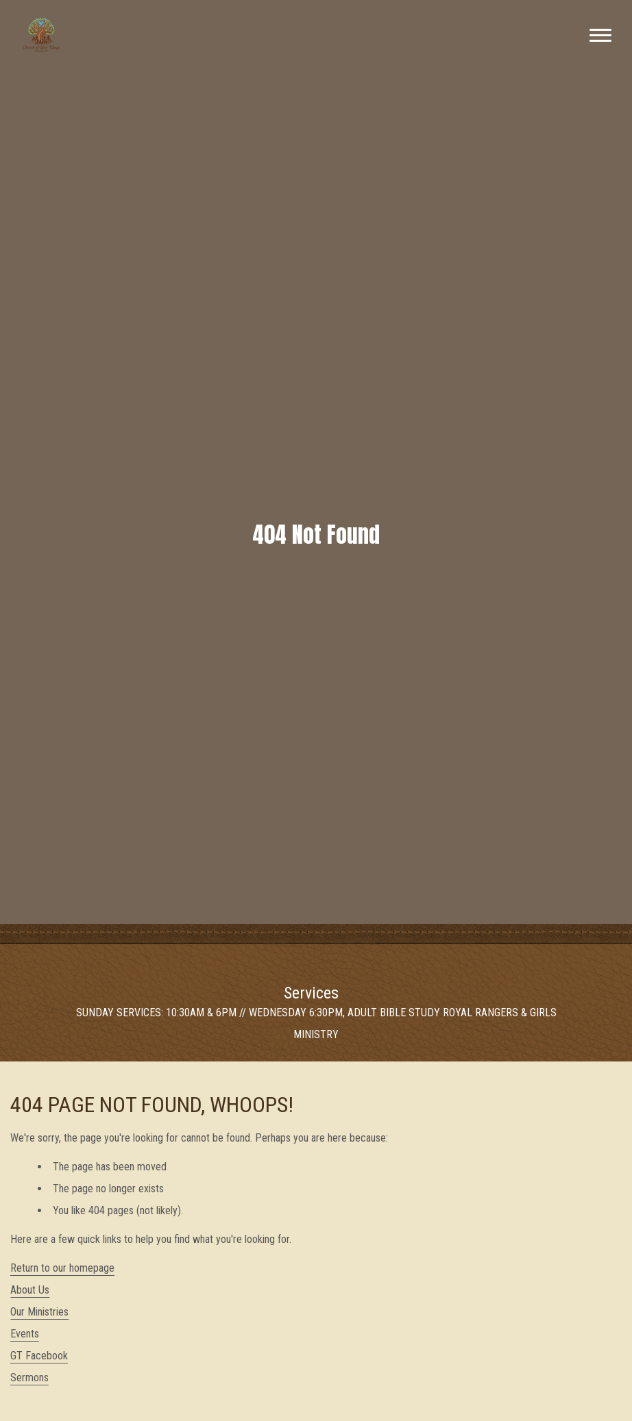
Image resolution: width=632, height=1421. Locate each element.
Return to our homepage (62, 1267)
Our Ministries (39, 1311)
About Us (29, 1289)
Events (24, 1333)
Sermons (29, 1377)
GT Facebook (39, 1355)
